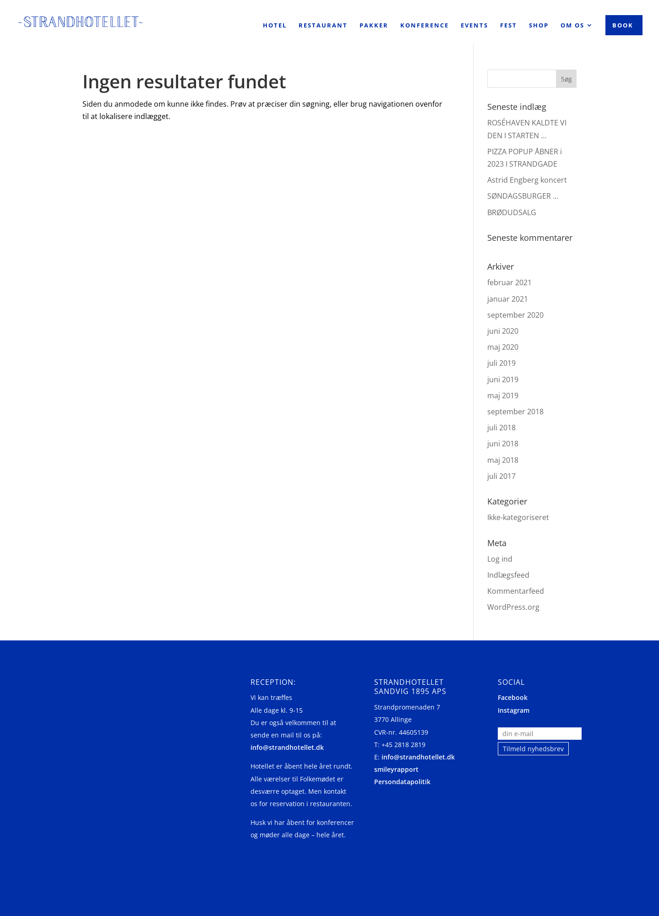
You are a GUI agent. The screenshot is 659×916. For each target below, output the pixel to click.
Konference (424, 25)
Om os (572, 25)
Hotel (275, 25)
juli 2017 (501, 476)
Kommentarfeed (515, 591)
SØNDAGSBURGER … (522, 196)
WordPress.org (513, 607)
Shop (539, 25)
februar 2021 (509, 282)
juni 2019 (502, 379)
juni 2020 (502, 331)
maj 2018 (502, 460)
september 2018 (515, 412)
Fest (508, 25)
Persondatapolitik (402, 781)
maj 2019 (502, 395)
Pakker (373, 25)
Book (622, 25)
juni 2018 (502, 444)
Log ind (499, 559)
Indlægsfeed (508, 575)
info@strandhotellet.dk (287, 747)
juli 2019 (501, 363)
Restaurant (323, 25)
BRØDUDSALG (511, 212)
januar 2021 (507, 299)
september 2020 (515, 315)
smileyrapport (396, 769)
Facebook (513, 697)
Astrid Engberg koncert (527, 180)
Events (474, 25)
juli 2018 (501, 428)
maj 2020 (502, 347)
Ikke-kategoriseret (518, 517)
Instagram (513, 710)
